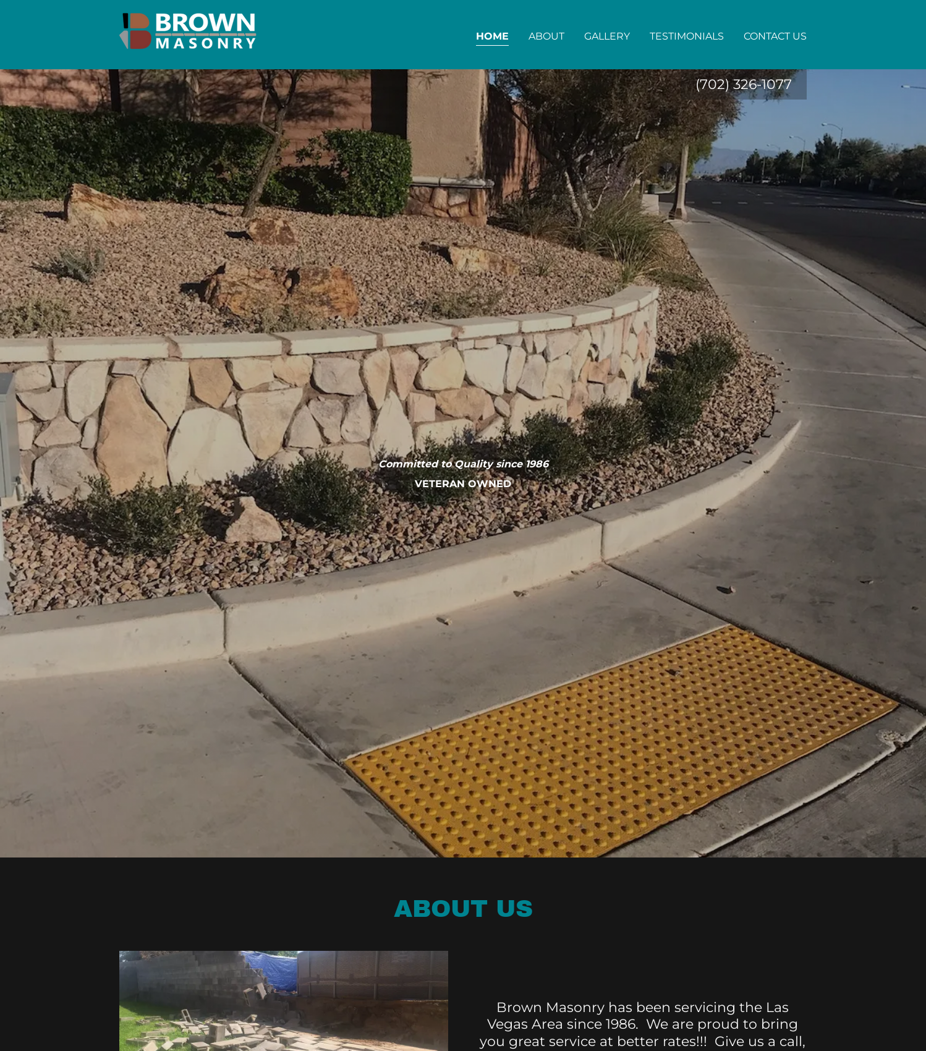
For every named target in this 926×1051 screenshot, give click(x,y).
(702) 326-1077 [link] (743, 84)
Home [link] (492, 36)
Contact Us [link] (775, 36)
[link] (189, 34)
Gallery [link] (607, 36)
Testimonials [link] (687, 36)
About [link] (546, 36)
